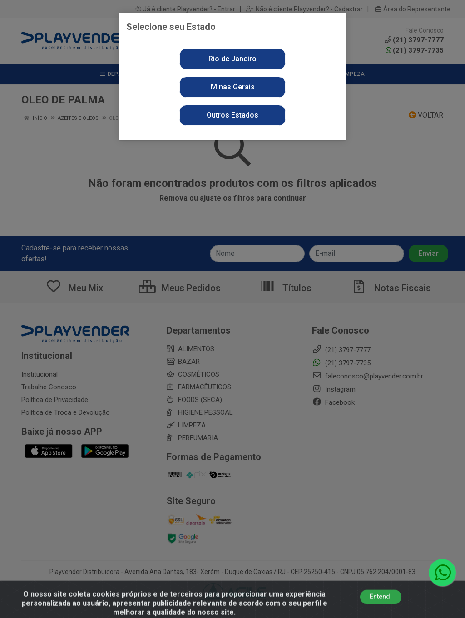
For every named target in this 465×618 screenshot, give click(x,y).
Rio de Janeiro (232, 58)
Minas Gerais (233, 87)
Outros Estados (232, 115)
